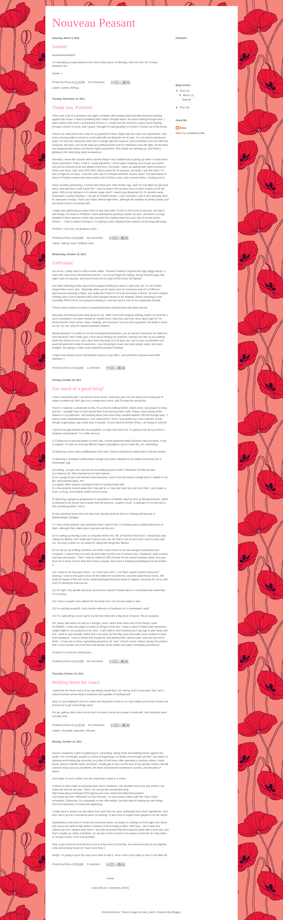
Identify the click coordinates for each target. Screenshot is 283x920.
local (73, 243)
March (187, 95)
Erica (183, 127)
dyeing (65, 243)
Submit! (60, 46)
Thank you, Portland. (72, 107)
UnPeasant (62, 262)
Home (110, 878)
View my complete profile (190, 133)
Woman (90, 730)
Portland (82, 243)
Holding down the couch (76, 682)
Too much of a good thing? (78, 388)
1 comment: (94, 367)
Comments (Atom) (118, 887)
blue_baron (148, 912)
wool (91, 243)
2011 (183, 107)
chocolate (67, 730)
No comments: (97, 82)
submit (65, 87)
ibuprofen (79, 730)
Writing (74, 87)
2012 (183, 90)
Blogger (176, 912)
